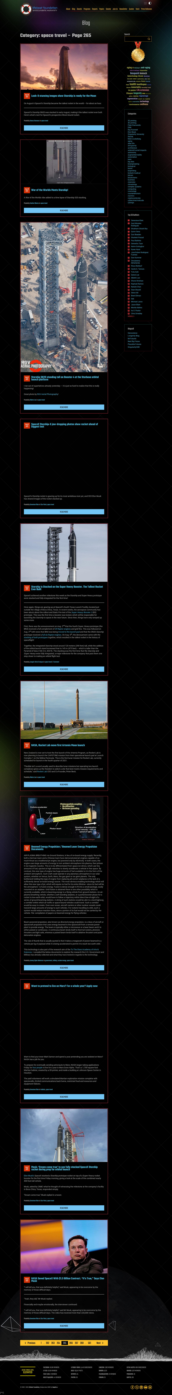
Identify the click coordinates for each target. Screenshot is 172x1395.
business (131, 180)
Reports (95, 9)
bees (129, 159)
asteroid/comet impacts (137, 150)
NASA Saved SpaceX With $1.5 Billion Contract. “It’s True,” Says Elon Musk (67, 1279)
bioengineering (133, 164)
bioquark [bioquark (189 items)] (134, 73)
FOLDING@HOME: (104, 1374)
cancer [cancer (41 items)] (135, 79)
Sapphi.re (54, 1387)
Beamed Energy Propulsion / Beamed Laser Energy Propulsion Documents (64, 848)
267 (76, 1343)
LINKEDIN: (102, 1367)
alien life (131, 143)
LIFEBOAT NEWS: (76, 1367)
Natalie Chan (136, 287)
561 (89, 1343)
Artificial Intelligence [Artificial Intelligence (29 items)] (135, 70)
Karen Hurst (135, 249)
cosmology (132, 191)
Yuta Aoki (135, 272)
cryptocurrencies (134, 198)
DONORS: (101, 1370)
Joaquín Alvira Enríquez (36, 662)
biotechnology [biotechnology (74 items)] (132, 76)
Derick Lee (135, 275)
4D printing (132, 123)
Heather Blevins (34, 203)
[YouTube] (145, 1387)
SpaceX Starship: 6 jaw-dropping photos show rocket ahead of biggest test (64, 425)
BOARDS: (129, 1370)
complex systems (134, 187)
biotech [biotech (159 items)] (143, 73)
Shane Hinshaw (137, 281)
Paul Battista (136, 241)
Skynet (130, 136)
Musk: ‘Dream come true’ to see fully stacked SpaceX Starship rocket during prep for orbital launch (64, 1168)
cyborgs (131, 203)
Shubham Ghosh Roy (139, 229)
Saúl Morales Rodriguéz (136, 224)
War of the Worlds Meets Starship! (49, 190)
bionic (130, 168)
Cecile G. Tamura (137, 269)
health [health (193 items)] (133, 84)
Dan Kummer (136, 258)
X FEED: (45, 1370)
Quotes (131, 9)
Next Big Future (134, 341)
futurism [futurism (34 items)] (148, 81)
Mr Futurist (132, 339)
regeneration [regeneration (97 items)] (132, 98)
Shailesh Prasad (137, 237)
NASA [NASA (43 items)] (143, 94)
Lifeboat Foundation (34, 1387)
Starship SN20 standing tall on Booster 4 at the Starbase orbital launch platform (65, 378)
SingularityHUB (134, 347)
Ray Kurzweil (133, 130)
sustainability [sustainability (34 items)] (135, 102)
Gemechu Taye (137, 244)
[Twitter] (137, 1387)
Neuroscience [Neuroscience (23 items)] (148, 93)
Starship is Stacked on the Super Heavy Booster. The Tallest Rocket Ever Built (67, 588)
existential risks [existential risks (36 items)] (131, 81)
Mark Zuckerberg (134, 139)
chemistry (131, 182)
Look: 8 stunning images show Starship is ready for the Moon (63, 96)
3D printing (132, 121)
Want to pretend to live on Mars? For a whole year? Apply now (64, 986)
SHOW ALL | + (131, 316)
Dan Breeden (136, 235)
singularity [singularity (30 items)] (147, 99)
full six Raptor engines (51, 635)
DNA (129, 127)
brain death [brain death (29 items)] (129, 79)
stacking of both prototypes (36, 637)
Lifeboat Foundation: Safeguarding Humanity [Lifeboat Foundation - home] (38, 9)
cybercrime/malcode (136, 200)
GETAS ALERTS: (131, 1367)
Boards (79, 9)
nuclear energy (62, 960)
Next (99, 1343)
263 (53, 1343)
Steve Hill (134, 293)
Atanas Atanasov (34, 120)
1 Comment (56, 662)
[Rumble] (150, 1387)
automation (132, 157)
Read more (64, 128)
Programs (87, 9)
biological (131, 166)
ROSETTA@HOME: (48, 1377)
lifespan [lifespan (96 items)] (129, 93)
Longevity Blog (133, 336)
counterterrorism (134, 193)
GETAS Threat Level (28, 1372)
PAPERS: (73, 1377)
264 (58, 1343)
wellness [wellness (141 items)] (144, 104)
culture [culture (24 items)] (145, 79)
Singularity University (136, 134)
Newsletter (123, 9)
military (55, 960)
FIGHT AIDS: (46, 1374)
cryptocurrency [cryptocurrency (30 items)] (140, 79)
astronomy (132, 152)
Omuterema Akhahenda (135, 262)
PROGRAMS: (130, 1374)
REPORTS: (74, 1374)
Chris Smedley (136, 313)
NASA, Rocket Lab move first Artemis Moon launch (58, 745)
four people (37, 1067)
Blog (73, 9)
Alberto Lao (33, 400)
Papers (101, 9)
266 (71, 1343)
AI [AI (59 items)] (133, 68)
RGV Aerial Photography (47, 394)
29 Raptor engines (63, 629)
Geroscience (132, 333)
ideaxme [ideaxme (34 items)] (128, 88)
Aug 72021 (27, 986)
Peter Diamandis (134, 125)
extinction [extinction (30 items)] (138, 81)
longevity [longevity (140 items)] (137, 93)
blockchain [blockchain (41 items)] (147, 76)
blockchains (132, 178)
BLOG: (72, 1370)
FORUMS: (101, 1377)
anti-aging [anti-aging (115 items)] (145, 67)
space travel (44, 120)
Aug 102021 (27, 96)
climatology (132, 184)
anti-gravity (132, 146)
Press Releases (146, 9)
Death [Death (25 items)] (149, 79)
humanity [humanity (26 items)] (149, 85)
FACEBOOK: (46, 1367)
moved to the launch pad (69, 632)
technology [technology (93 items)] (144, 101)
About (68, 9)
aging (130, 141)
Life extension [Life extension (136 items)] (142, 90)
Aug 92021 (27, 378)
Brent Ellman (136, 296)
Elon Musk (44, 504)
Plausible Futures (134, 344)
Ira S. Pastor (136, 311)
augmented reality (135, 155)
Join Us (115, 9)
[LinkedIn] (141, 1387)
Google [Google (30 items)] (127, 85)
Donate (108, 9)
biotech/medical (134, 173)
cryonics (131, 196)
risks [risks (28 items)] (144, 99)
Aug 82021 (27, 745)
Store (137, 9)
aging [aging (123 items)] (129, 67)
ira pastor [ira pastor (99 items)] (132, 90)
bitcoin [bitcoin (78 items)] (140, 76)
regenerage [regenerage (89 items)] (143, 96)
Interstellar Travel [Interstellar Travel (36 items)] (146, 88)
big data (131, 162)
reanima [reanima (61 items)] (135, 96)
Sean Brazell (136, 290)
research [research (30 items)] (140, 99)
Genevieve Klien (34, 504)
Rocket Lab (42, 771)
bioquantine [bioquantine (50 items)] (143, 70)
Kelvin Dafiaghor (137, 246)
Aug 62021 (27, 1280)
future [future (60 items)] (143, 81)
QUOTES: (129, 1377)
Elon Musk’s (29, 1176)
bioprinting (132, 171)
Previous (31, 1343)
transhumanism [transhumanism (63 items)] (134, 105)
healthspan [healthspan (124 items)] (142, 84)
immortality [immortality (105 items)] (136, 87)
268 (82, 1343)
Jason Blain (135, 305)
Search (149, 39)
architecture (132, 148)
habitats (43, 1089)
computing (132, 189)
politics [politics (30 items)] (131, 96)
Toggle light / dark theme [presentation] (150, 3)
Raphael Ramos (137, 284)
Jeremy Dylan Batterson (36, 960)
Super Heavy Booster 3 (81, 612)
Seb (132, 299)
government (48, 960)
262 (47, 1343)
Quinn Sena (135, 232)
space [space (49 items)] (130, 102)
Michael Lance (136, 302)
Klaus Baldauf (136, 266)
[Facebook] (132, 1387)
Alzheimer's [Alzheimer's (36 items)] (137, 68)
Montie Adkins (136, 308)
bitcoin (130, 175)
